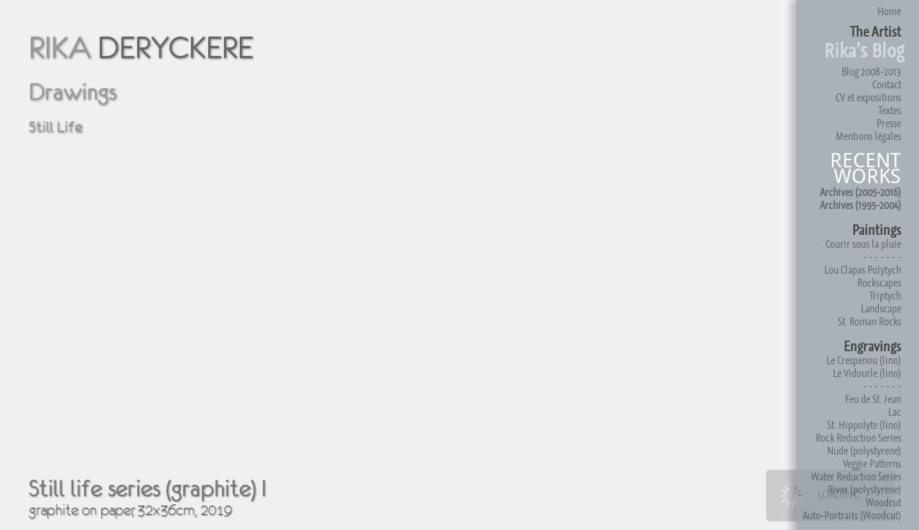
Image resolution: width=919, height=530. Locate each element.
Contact (886, 84)
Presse (889, 123)
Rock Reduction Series (858, 438)
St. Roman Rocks (869, 321)
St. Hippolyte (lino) (864, 425)
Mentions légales (868, 136)
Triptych (885, 295)
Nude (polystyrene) (864, 450)
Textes (889, 110)
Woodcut (883, 502)
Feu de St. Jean (873, 399)
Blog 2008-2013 (871, 71)
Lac (894, 412)
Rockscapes (879, 282)
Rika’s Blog (864, 50)
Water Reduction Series (856, 476)
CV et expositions (868, 97)
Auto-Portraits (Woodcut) (852, 515)
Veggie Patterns (872, 463)
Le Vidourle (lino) (867, 373)
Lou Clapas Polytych (862, 269)
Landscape (881, 308)
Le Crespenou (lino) (863, 360)
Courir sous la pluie (863, 244)
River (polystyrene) (864, 489)
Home (889, 11)
